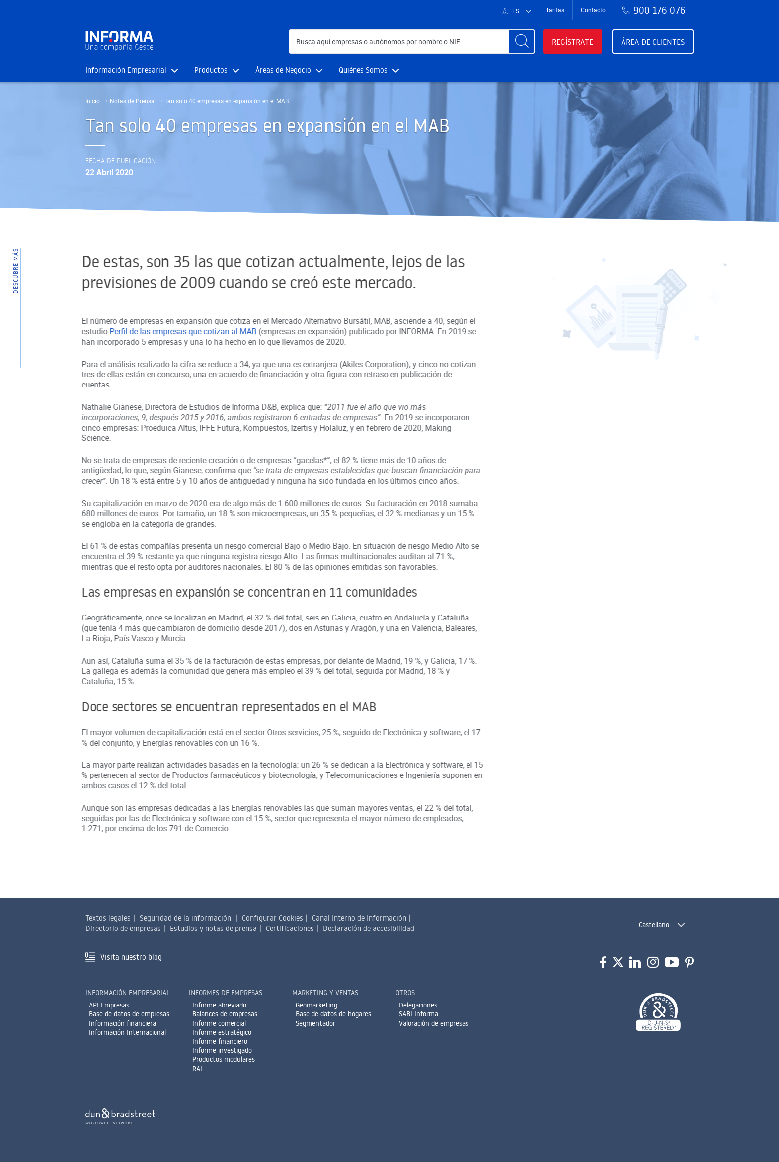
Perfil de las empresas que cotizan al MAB (138, 331)
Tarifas (555, 10)
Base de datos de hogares (333, 1013)
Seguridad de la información (185, 918)
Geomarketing (316, 1005)
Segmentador (315, 1023)
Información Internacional (127, 1032)
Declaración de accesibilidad (368, 928)
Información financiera (122, 1023)
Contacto (593, 10)
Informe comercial (219, 1023)
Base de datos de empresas (129, 1013)
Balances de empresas (224, 1013)
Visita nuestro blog (131, 957)
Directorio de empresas (123, 928)
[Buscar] (521, 41)
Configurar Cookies (272, 918)
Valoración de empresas (433, 1023)
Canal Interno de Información (359, 918)
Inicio (92, 101)
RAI (197, 1068)
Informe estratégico (221, 1032)
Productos (216, 70)
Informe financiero (219, 1041)
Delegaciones (418, 1005)
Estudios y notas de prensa (213, 928)
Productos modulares (223, 1059)
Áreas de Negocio (289, 70)
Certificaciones (290, 928)
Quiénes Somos (369, 70)
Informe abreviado (219, 1005)
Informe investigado (222, 1050)
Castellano (654, 924)
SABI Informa (418, 1013)
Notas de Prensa (132, 101)
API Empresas (109, 1005)
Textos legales (108, 918)
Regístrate (572, 42)
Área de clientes (653, 42)
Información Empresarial (131, 70)
